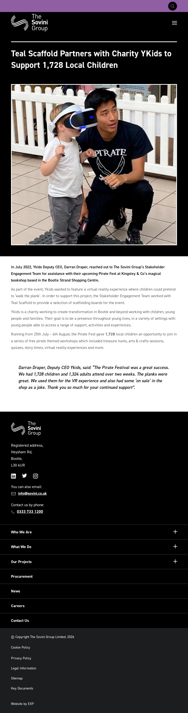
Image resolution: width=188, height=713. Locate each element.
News (15, 591)
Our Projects (21, 561)
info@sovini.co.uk (32, 493)
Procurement (22, 576)
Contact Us (20, 620)
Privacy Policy (21, 658)
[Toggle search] (172, 6)
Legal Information (23, 668)
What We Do (21, 546)
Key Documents (22, 688)
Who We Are (21, 532)
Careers (17, 605)
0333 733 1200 (30, 511)
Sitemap (17, 678)
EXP (31, 703)
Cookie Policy (20, 647)
